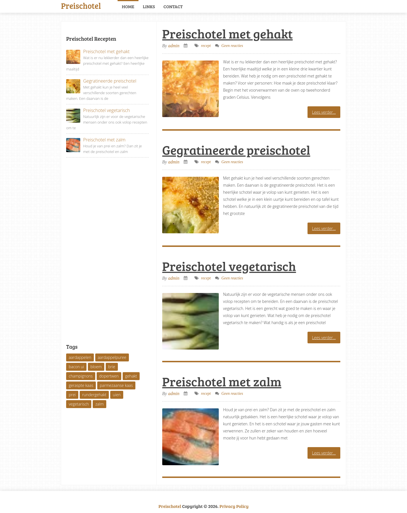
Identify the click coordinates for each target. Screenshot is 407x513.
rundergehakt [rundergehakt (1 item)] (94, 394)
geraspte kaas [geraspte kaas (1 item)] (81, 385)
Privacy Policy (234, 506)
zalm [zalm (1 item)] (99, 404)
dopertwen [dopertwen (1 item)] (109, 376)
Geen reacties (232, 46)
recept (206, 46)
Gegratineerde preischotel (236, 149)
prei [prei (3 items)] (72, 394)
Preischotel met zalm (222, 381)
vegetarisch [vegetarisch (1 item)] (79, 404)
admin (173, 45)
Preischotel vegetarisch (229, 266)
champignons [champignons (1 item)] (81, 376)
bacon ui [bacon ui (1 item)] (76, 366)
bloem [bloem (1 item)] (96, 366)
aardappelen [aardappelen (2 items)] (80, 357)
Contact (173, 6)
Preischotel (81, 5)
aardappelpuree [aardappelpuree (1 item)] (112, 357)
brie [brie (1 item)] (111, 366)
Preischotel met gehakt (227, 33)
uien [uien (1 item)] (116, 394)
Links (149, 6)
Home (128, 6)
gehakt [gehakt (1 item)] (131, 376)
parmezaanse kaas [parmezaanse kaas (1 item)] (116, 385)
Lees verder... (324, 112)
